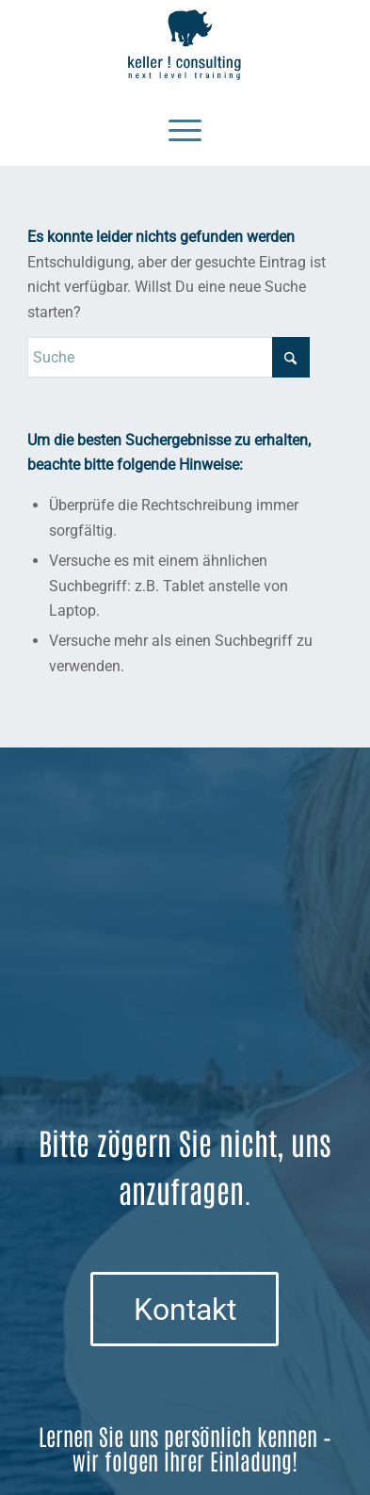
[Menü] (185, 128)
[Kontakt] (184, 1308)
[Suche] (168, 357)
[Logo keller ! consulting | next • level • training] (184, 45)
